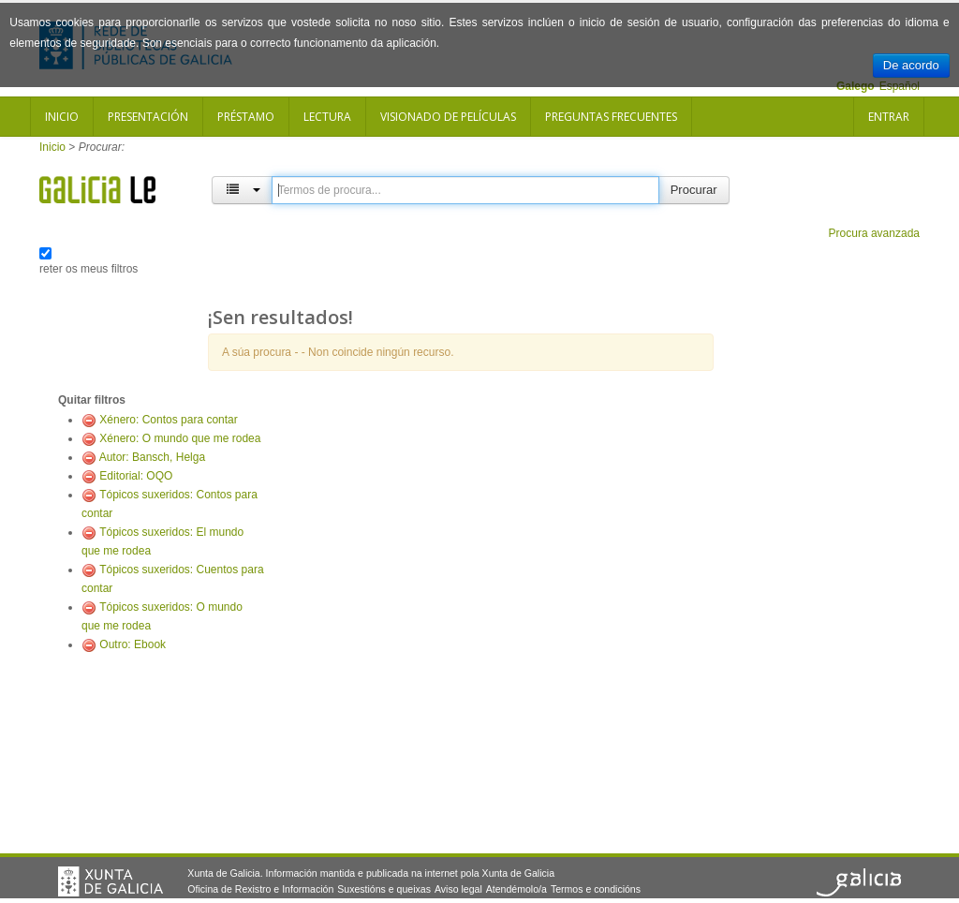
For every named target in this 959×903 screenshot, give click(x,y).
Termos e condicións (596, 889)
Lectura (327, 117)
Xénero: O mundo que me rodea (179, 438)
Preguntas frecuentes (611, 117)
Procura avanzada (874, 233)
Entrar (888, 117)
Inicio (62, 117)
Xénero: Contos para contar (168, 419)
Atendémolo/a (516, 889)
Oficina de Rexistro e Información (260, 889)
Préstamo (245, 117)
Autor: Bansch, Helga (152, 457)
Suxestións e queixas (384, 889)
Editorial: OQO (135, 475)
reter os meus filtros (88, 268)
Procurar (694, 190)
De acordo (911, 65)
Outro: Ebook (132, 644)
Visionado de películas (448, 117)
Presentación (148, 117)
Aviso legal (458, 889)
